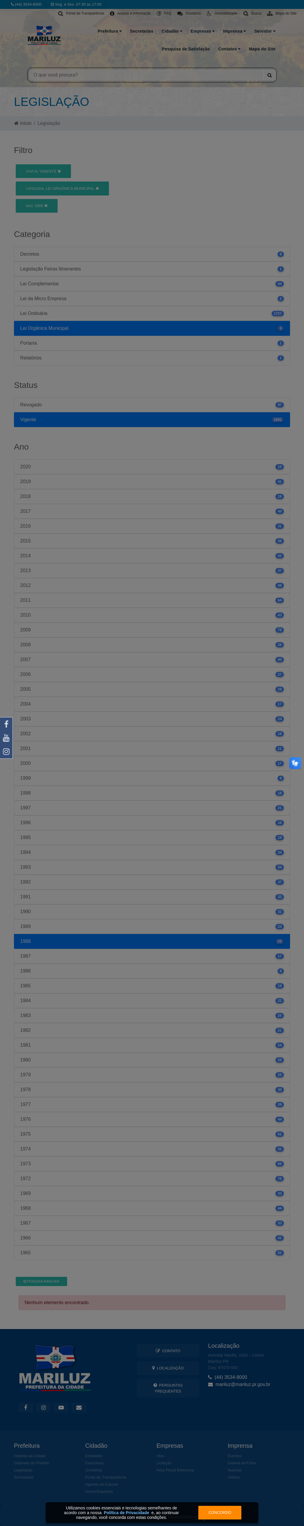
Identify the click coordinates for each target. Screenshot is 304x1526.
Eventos (235, 1456)
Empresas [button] (203, 31)
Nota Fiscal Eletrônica (175, 1470)
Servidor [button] (265, 31)
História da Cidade (30, 1456)
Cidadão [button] (172, 31)
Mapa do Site (262, 49)
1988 (36, 205)
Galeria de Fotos (242, 1463)
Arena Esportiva (99, 1491)
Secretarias (141, 31)
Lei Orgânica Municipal (62, 188)
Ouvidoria (93, 1470)
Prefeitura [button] (110, 31)
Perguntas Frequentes (168, 1388)
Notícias (235, 1470)
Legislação (23, 1470)
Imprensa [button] (234, 31)
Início (22, 123)
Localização (168, 1368)
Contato (168, 1351)
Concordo (219, 1512)
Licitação (164, 1463)
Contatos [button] (229, 49)
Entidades (93, 1456)
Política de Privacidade (126, 1512)
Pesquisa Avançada (41, 1281)
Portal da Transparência (105, 1477)
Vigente (43, 171)
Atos (160, 1456)
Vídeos (234, 1477)
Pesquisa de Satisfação (186, 49)
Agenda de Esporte (101, 1484)
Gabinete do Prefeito (31, 1463)
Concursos (94, 1463)
